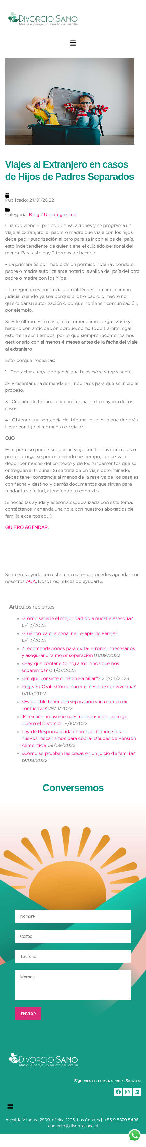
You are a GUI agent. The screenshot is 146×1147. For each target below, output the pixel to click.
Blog (34, 214)
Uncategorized (60, 214)
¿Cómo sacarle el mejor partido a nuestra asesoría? (77, 618)
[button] (73, 43)
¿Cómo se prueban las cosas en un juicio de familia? (78, 753)
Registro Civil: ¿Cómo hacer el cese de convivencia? (79, 686)
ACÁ (31, 581)
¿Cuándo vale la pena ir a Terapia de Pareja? (69, 633)
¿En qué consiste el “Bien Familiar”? (61, 678)
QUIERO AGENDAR (26, 527)
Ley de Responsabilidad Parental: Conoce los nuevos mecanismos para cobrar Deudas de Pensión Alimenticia (79, 738)
